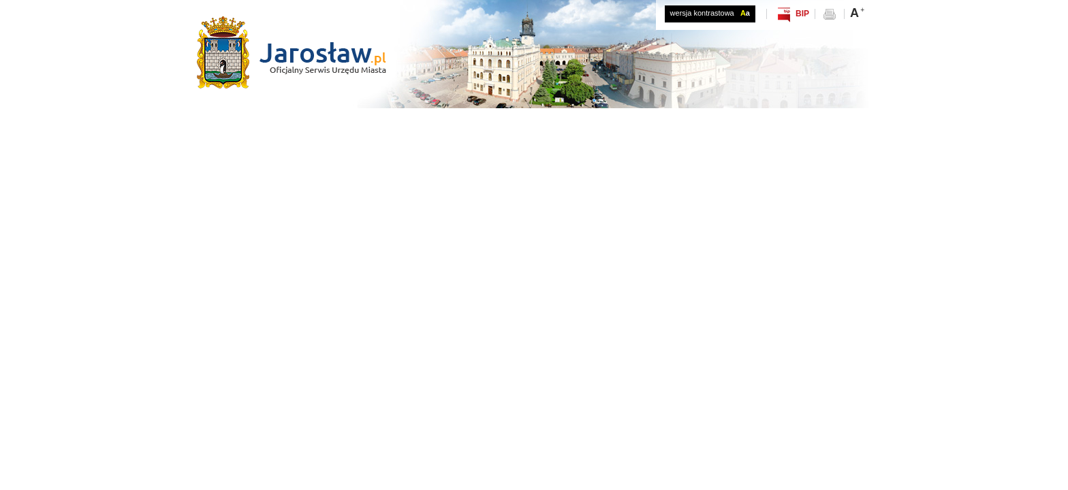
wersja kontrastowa (710, 13)
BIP (802, 13)
